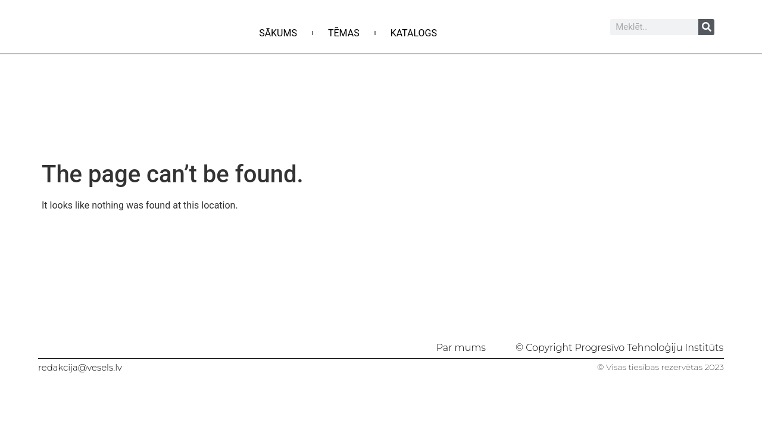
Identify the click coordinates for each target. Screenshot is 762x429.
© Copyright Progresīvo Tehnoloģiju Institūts (619, 347)
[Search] (706, 27)
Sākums (278, 33)
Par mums (461, 347)
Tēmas (344, 33)
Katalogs (414, 33)
